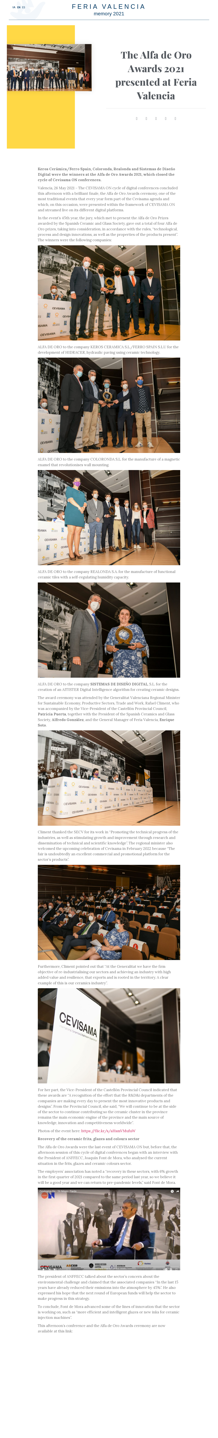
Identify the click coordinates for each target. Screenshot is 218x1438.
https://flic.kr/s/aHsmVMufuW (108, 1131)
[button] (136, 118)
